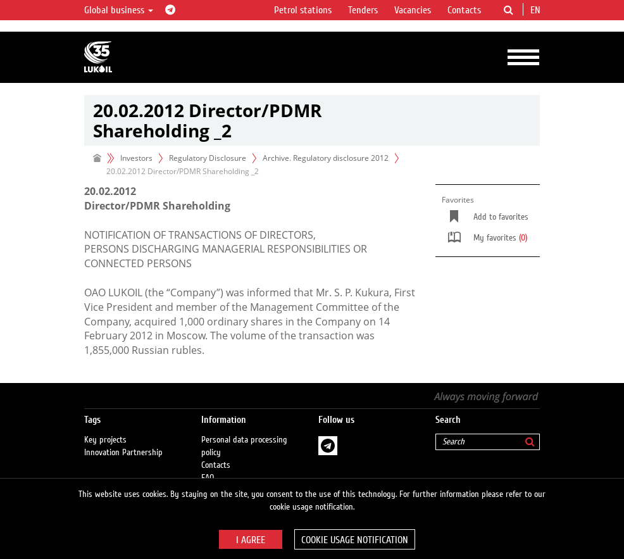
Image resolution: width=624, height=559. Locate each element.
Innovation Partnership (123, 453)
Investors (136, 158)
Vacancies (412, 10)
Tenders (363, 10)
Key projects (105, 440)
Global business (118, 10)
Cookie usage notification (354, 540)
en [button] (536, 10)
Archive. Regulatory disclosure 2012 (326, 158)
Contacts (464, 10)
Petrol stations (303, 10)
